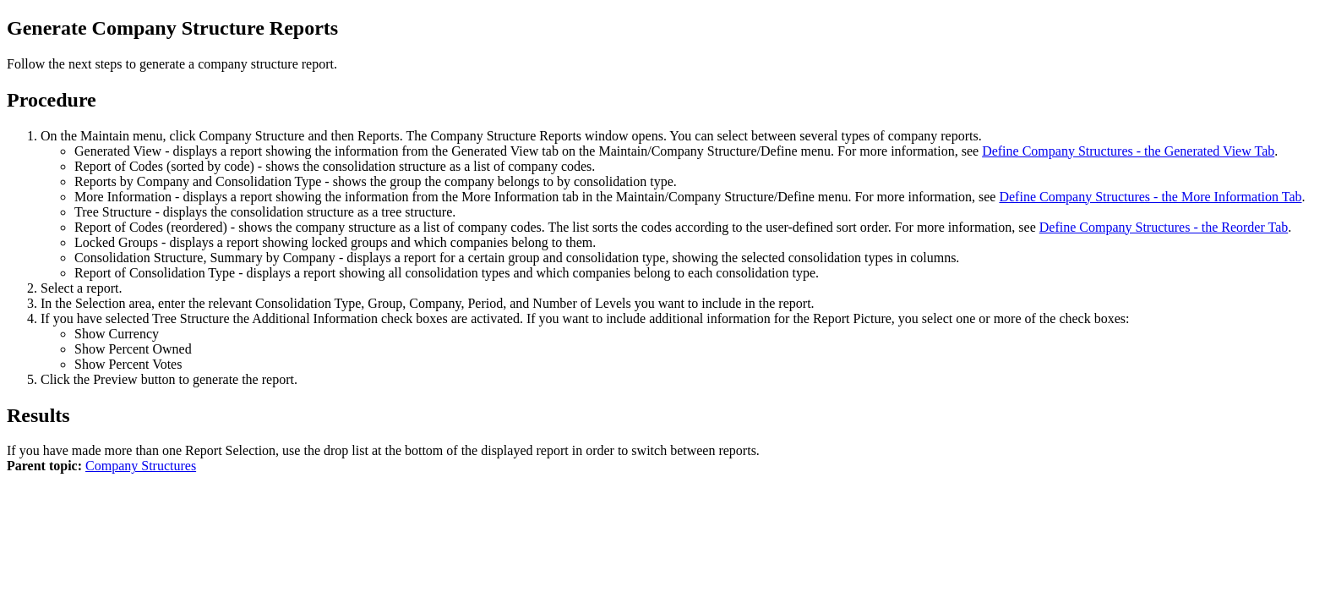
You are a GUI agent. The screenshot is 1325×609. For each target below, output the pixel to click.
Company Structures (140, 465)
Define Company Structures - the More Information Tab (1150, 196)
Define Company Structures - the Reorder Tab (1164, 227)
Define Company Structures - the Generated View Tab (1128, 151)
